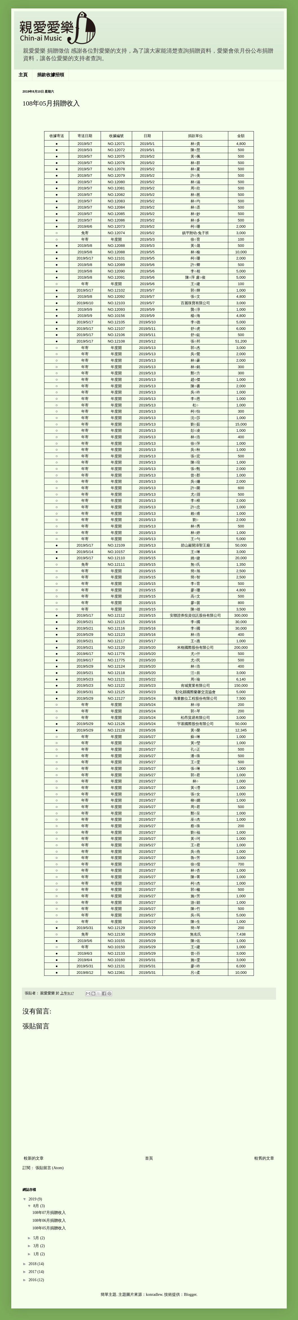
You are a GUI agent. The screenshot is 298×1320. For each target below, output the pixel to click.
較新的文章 (34, 1158)
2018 (33, 1264)
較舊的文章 (264, 1158)
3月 (36, 1246)
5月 (36, 1238)
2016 (33, 1280)
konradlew (154, 1294)
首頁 (149, 1158)
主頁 (23, 74)
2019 (33, 1199)
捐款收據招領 (50, 74)
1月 (36, 1254)
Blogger (190, 1294)
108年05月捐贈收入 (49, 1228)
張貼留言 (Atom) (49, 1168)
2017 (33, 1272)
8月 (36, 1206)
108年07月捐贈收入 (49, 1213)
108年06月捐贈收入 (49, 1220)
